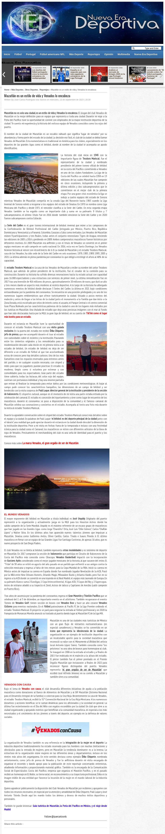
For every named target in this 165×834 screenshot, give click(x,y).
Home (6, 90)
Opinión (108, 54)
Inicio (7, 54)
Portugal (31, 54)
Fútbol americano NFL (52, 54)
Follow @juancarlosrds (55, 816)
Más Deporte (76, 54)
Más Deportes (17, 90)
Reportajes (94, 54)
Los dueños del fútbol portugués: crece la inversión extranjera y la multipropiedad (40, 74)
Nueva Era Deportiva (145, 54)
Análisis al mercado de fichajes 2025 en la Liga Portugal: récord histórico (117, 74)
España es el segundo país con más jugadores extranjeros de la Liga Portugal (78, 74)
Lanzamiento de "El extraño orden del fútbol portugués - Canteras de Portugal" (155, 74)
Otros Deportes (31, 90)
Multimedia (124, 54)
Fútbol (18, 54)
